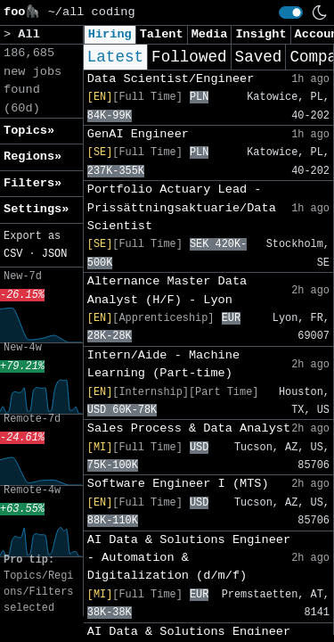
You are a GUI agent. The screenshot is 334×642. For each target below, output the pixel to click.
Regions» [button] (32, 156)
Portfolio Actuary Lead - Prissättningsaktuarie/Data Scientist (181, 208)
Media (209, 34)
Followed (188, 57)
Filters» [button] (32, 183)
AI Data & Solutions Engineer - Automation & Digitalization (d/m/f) (188, 558)
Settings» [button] (36, 209)
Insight (260, 34)
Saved (258, 57)
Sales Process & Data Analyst (188, 428)
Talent (161, 34)
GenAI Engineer (138, 134)
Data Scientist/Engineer (171, 79)
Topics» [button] (29, 130)
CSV (13, 254)
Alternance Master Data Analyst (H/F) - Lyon (167, 290)
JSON (55, 254)
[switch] (291, 12)
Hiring (110, 34)
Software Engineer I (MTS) (178, 483)
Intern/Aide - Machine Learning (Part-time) (163, 364)
